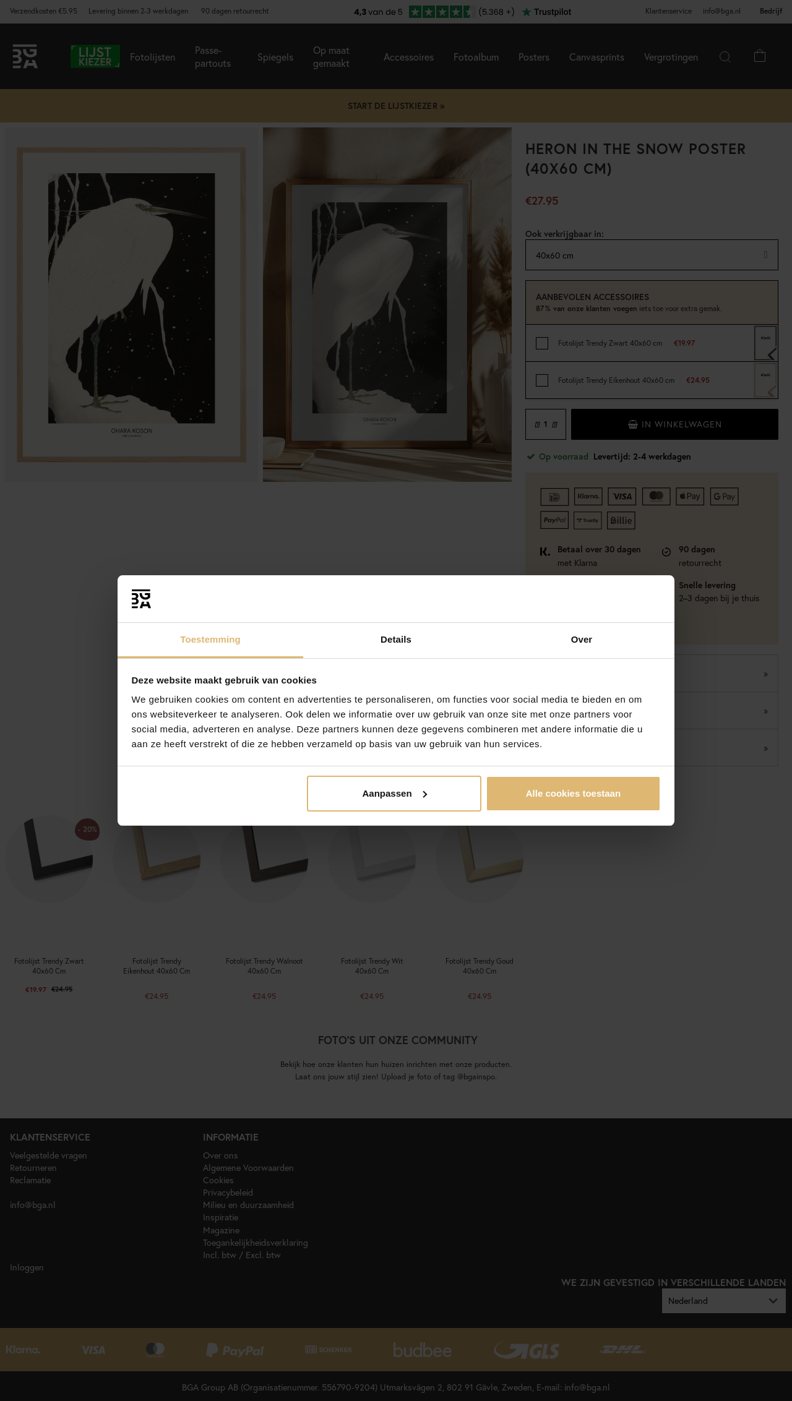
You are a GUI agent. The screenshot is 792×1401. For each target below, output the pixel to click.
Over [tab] (582, 639)
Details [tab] (396, 639)
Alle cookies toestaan (573, 793)
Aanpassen (395, 793)
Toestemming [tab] (210, 639)
